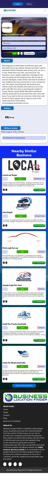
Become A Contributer (12, 421)
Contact (6, 415)
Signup (29, 4)
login (8, 132)
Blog (5, 418)
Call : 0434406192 (39, 190)
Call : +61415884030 (39, 301)
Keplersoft (22, 470)
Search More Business (24, 386)
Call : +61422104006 (39, 263)
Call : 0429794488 (39, 225)
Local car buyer (10, 175)
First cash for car (10, 248)
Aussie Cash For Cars (12, 285)
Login (18, 4)
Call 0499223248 (29, 53)
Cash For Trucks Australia (14, 324)
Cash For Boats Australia (14, 363)
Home (5, 409)
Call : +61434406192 (39, 379)
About (5, 412)
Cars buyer (8, 212)
